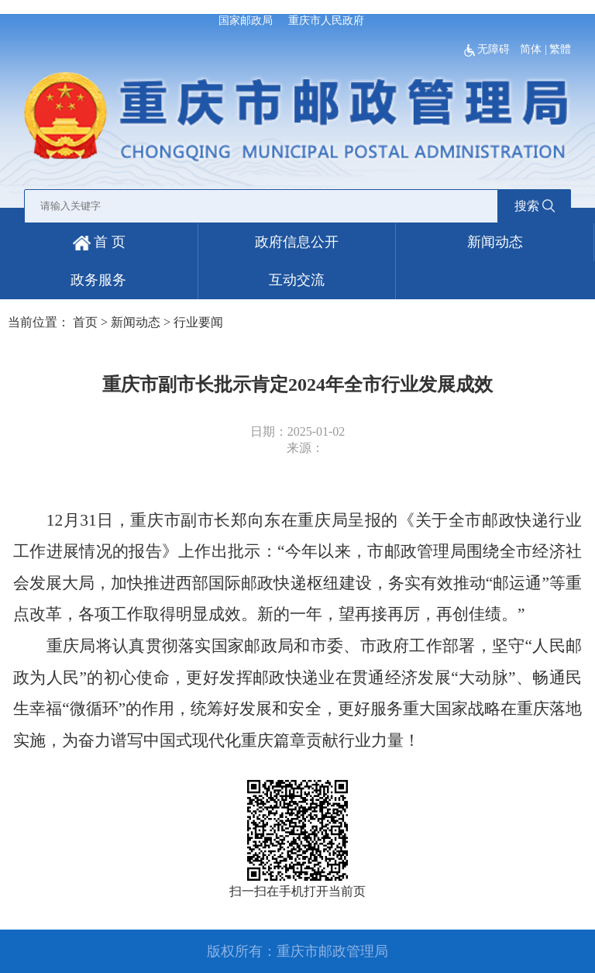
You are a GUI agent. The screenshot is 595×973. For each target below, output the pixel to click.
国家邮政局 (245, 20)
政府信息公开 (297, 242)
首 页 (99, 242)
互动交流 (297, 280)
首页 (85, 322)
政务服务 (98, 280)
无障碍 (488, 49)
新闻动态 (495, 242)
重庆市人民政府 (326, 20)
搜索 (534, 205)
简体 (531, 49)
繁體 (560, 49)
